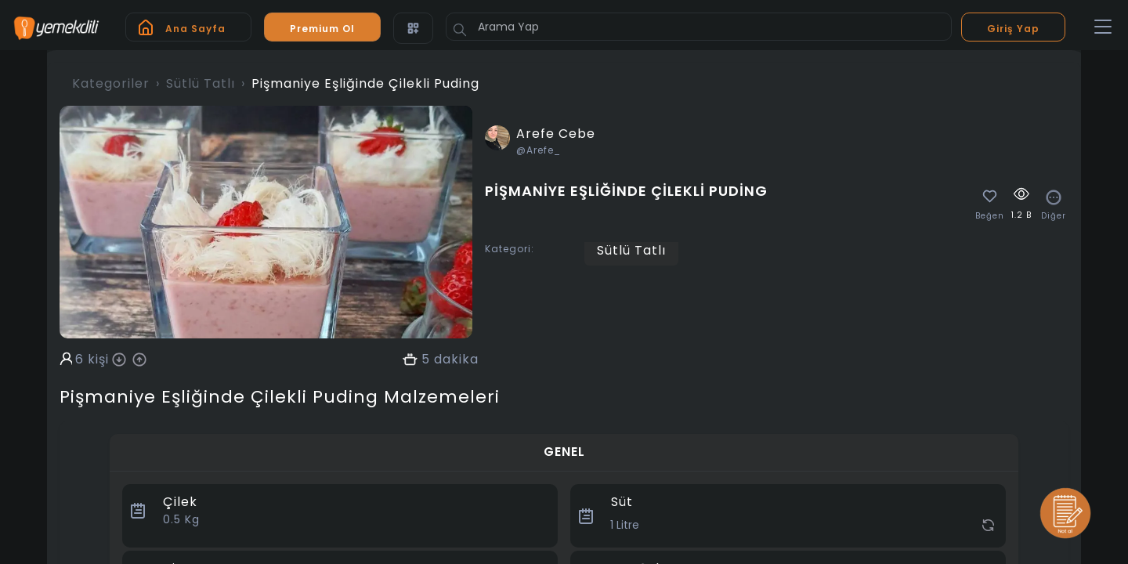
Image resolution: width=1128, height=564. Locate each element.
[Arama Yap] (699, 27)
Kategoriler (111, 83)
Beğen (989, 216)
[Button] (460, 29)
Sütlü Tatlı (200, 83)
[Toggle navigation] (1102, 27)
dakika (456, 359)
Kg (181, 519)
